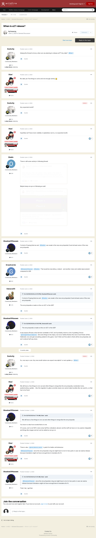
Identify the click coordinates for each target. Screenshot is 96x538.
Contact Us (48, 531)
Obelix (10, 157)
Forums (4, 14)
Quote (26, 59)
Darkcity (13, 31)
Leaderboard (23, 14)
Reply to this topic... (19, 511)
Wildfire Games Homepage (17, 10)
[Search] (71, 9)
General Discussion (24, 33)
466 (11, 281)
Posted (26, 49)
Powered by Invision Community (48, 535)
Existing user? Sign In (77, 4)
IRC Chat (13, 14)
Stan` (11, 74)
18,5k (11, 95)
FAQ (4, 10)
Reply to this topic (85, 40)
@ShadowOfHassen (26, 269)
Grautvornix (11, 265)
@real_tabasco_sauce (36, 447)
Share (74, 32)
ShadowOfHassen (10, 241)
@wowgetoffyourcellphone (29, 334)
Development (45, 10)
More (53, 10)
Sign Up (90, 3)
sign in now (44, 504)
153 (11, 65)
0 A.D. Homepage (33, 10)
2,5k (11, 305)
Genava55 (10, 289)
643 (11, 257)
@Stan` (71, 53)
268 (11, 173)
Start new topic (67, 40)
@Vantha (42, 245)
